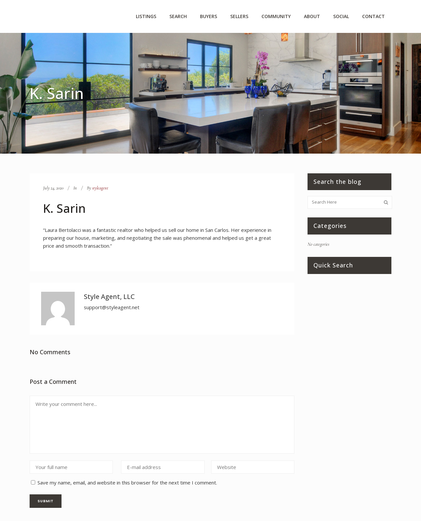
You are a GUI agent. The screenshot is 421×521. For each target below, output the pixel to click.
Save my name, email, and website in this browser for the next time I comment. (127, 482)
